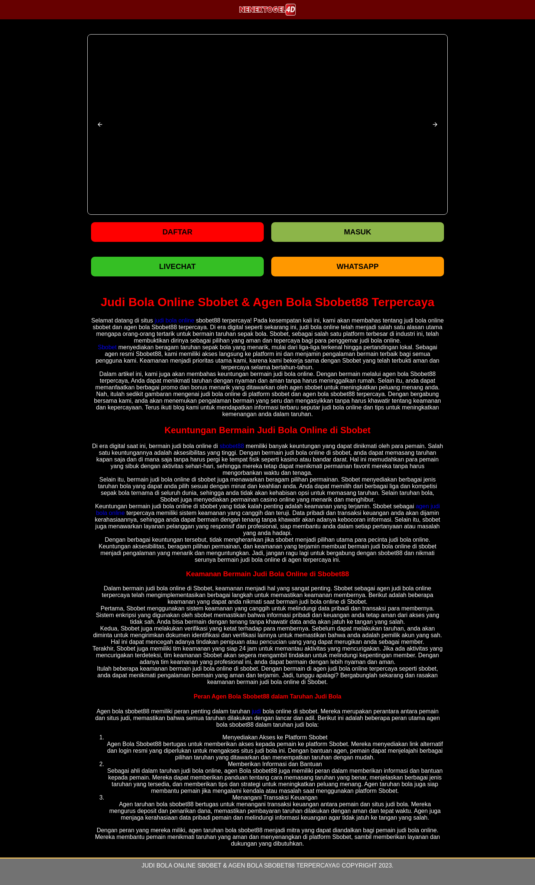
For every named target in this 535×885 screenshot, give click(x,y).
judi (256, 711)
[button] (100, 124)
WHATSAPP (358, 266)
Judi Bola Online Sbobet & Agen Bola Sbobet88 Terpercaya (239, 865)
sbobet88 (232, 446)
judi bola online (174, 320)
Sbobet (107, 347)
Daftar (177, 232)
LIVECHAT (177, 266)
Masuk (357, 232)
